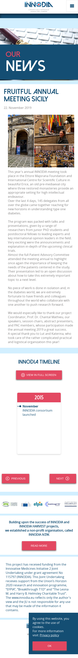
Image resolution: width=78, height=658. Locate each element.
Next (62, 478)
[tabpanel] (39, 423)
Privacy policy (49, 635)
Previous (15, 478)
